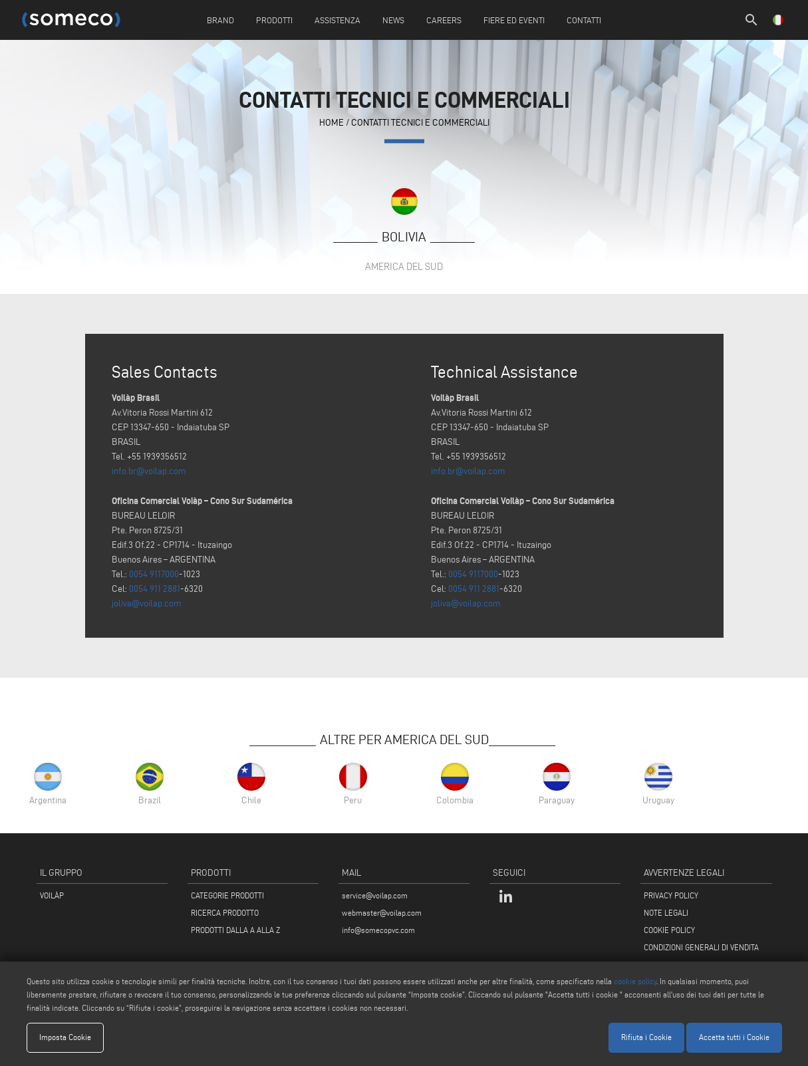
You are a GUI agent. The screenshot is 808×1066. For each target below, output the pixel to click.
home (331, 123)
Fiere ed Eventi (514, 20)
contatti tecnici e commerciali (420, 123)
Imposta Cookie (65, 1037)
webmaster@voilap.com (382, 912)
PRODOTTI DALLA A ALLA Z (235, 930)
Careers (444, 20)
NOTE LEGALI (666, 912)
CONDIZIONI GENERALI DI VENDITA (701, 947)
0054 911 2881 (154, 589)
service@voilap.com (375, 895)
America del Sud (404, 266)
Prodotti (274, 20)
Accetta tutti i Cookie (734, 1037)
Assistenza (337, 20)
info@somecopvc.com (378, 930)
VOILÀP (52, 895)
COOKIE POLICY (669, 930)
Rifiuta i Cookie (646, 1037)
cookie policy (635, 981)
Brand (220, 20)
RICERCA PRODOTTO (225, 912)
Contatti (584, 20)
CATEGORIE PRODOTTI (227, 895)
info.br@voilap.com (149, 471)
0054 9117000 (154, 574)
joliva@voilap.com (147, 603)
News (393, 20)
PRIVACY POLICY (671, 895)
